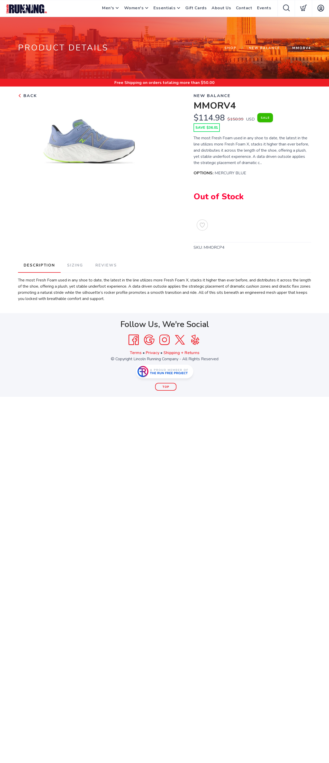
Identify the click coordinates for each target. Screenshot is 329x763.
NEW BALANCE (264, 48)
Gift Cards (196, 8)
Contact (244, 8)
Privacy (152, 352)
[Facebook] (133, 339)
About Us (222, 8)
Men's (107, 8)
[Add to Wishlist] (202, 225)
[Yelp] (195, 339)
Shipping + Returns (181, 352)
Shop (230, 48)
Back (27, 96)
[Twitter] (180, 339)
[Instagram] (164, 339)
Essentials (165, 8)
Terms (136, 352)
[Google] (149, 339)
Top (165, 387)
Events (264, 8)
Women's (133, 8)
